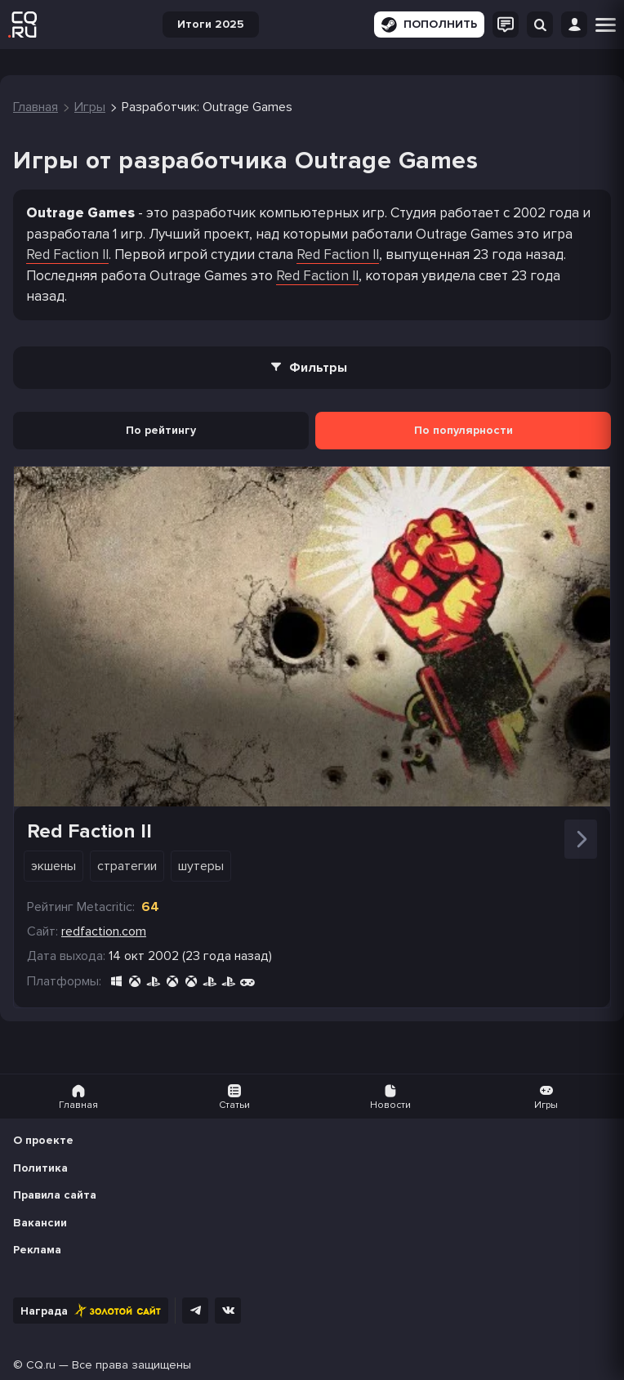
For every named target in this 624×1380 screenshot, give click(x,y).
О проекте (43, 1140)
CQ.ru (41, 1365)
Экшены (53, 866)
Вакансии (40, 1223)
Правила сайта (54, 1195)
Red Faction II (67, 254)
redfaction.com (103, 931)
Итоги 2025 (210, 24)
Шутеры (201, 866)
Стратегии (127, 866)
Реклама (37, 1250)
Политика (40, 1168)
